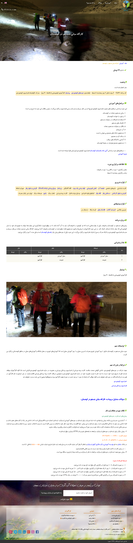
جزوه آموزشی (122, 154)
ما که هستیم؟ (90, 3)
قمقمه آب (101, 188)
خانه (115, 3)
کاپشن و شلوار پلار (31, 188)
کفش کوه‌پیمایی (91, 188)
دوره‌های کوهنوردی (77, 93)
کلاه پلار (98, 194)
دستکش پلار (106, 194)
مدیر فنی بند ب (116, 515)
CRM (112, 541)
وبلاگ (100, 3)
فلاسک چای (101, 210)
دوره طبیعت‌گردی (115, 518)
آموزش (121, 63)
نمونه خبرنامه (66, 499)
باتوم (44, 194)
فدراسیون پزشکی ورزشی (119, 386)
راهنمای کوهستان (46, 232)
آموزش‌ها (108, 3)
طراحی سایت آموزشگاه (121, 541)
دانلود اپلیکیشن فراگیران (67, 518)
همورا (109, 541)
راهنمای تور (116, 524)
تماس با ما (91, 521)
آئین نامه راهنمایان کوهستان (99, 151)
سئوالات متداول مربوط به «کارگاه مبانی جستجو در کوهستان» (102, 400)
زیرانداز (59, 188)
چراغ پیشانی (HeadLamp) (47, 188)
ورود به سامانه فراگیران (67, 515)
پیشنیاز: (67, 93)
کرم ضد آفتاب (111, 210)
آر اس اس (91, 515)
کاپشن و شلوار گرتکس (119, 194)
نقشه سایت (91, 518)
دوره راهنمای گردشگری (115, 521)
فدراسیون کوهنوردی (120, 382)
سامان (119, 445)
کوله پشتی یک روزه (79, 188)
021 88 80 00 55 (118, 532)
